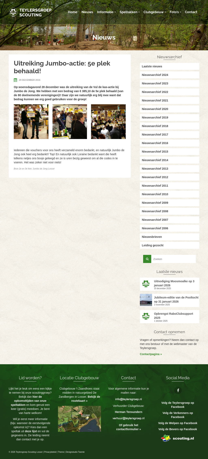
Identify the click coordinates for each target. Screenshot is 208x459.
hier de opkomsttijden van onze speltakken (28, 400)
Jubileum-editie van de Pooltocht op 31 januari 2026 (176, 299)
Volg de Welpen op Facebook (177, 423)
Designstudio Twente (75, 452)
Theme (61, 452)
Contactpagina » (151, 354)
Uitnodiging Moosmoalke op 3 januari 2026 (174, 283)
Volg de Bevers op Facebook (178, 429)
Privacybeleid (50, 452)
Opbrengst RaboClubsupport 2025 (173, 315)
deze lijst (31, 431)
